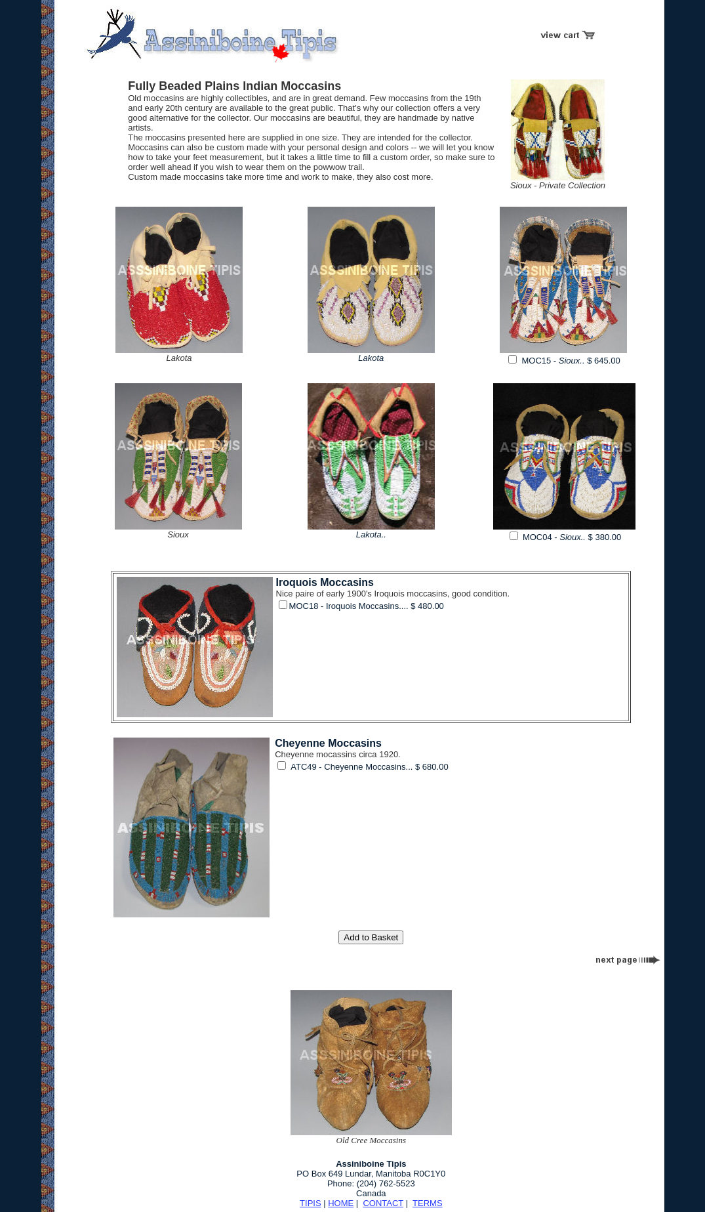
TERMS (428, 1203)
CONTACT (383, 1203)
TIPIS (310, 1203)
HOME (340, 1203)
